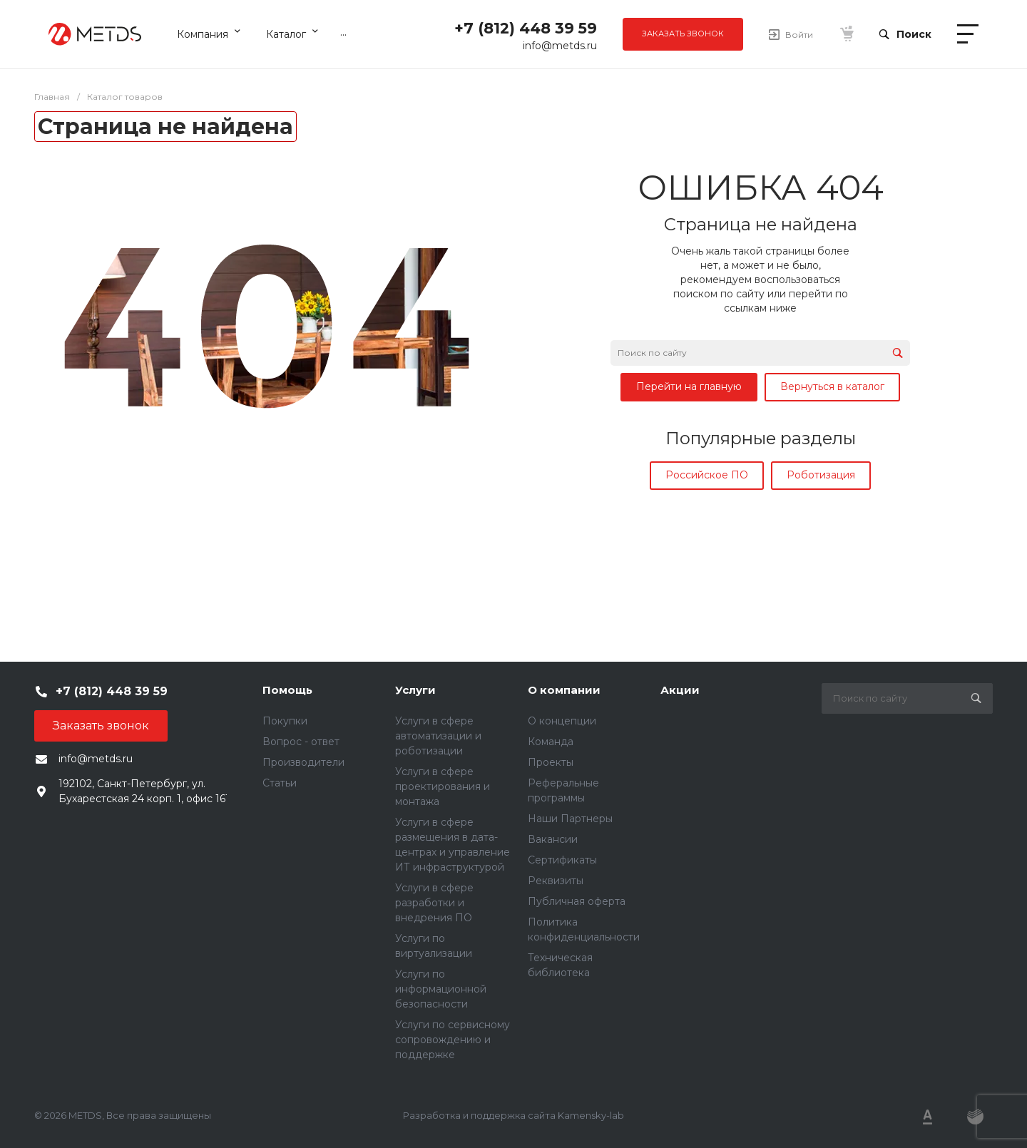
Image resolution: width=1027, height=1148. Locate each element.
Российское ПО (706, 474)
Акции (680, 690)
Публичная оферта (576, 901)
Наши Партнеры (570, 818)
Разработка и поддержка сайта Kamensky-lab (513, 1115)
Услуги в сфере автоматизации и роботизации (438, 735)
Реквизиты (555, 880)
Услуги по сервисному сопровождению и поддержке (452, 1039)
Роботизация (821, 474)
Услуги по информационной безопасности (440, 989)
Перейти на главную (689, 386)
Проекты (550, 762)
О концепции (562, 720)
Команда (550, 741)
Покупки (284, 720)
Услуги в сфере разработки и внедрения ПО (434, 902)
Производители (303, 762)
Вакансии (553, 839)
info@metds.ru (560, 45)
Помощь (287, 690)
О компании (564, 690)
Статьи (279, 783)
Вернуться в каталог (832, 386)
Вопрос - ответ (300, 741)
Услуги (415, 690)
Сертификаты (562, 860)
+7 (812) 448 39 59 (525, 28)
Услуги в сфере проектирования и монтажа (442, 786)
